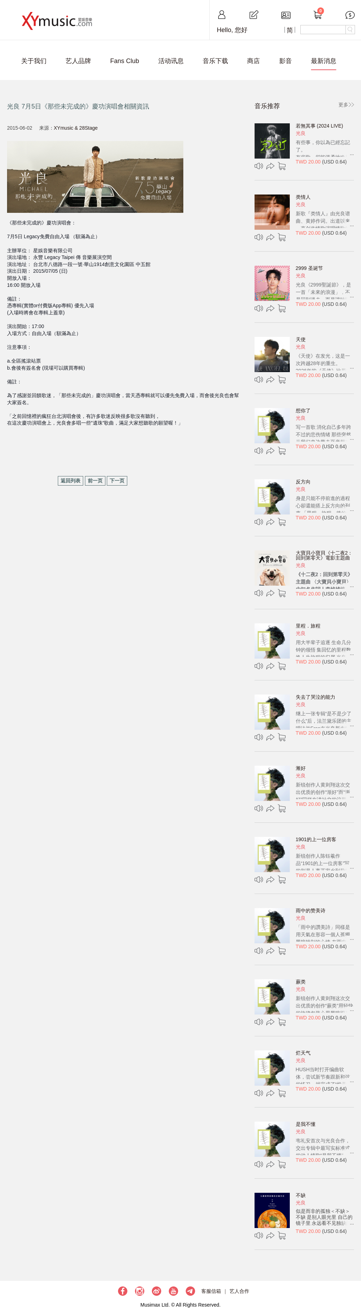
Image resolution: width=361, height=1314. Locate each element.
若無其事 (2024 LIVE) (319, 126)
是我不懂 (306, 1124)
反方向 (303, 482)
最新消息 (323, 60)
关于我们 (34, 60)
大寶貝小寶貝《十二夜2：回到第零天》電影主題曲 (324, 555)
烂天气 (303, 1053)
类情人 (303, 197)
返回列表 (70, 480)
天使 (301, 339)
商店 (253, 60)
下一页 (117, 480)
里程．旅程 (308, 626)
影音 (285, 60)
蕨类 (301, 982)
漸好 (301, 768)
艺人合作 (239, 1291)
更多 (343, 104)
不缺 (301, 1195)
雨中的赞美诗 (310, 910)
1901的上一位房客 (316, 839)
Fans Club (124, 60)
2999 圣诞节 (309, 268)
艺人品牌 (78, 60)
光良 (301, 133)
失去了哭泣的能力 (315, 697)
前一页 (95, 480)
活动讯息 (171, 60)
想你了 (303, 410)
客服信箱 (211, 1291)
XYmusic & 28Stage (76, 128)
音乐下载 (215, 60)
